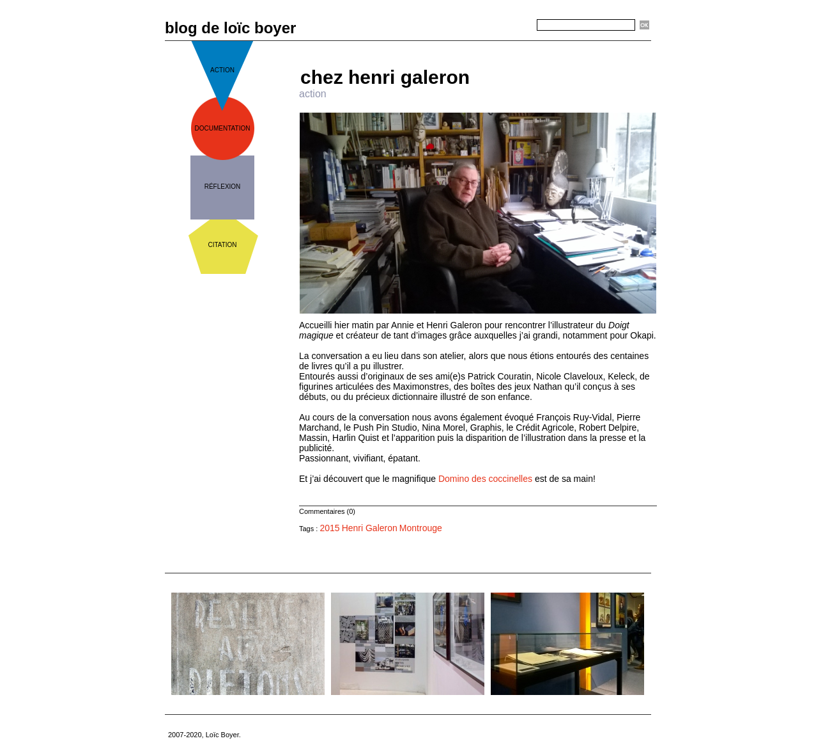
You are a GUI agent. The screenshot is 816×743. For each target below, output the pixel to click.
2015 (329, 528)
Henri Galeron (369, 528)
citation (222, 244)
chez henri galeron (385, 77)
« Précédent (441, 46)
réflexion (222, 186)
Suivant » (520, 46)
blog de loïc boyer (230, 27)
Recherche (514, 25)
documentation (222, 128)
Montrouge (420, 528)
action (222, 70)
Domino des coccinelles (485, 479)
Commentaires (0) (327, 511)
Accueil (483, 46)
